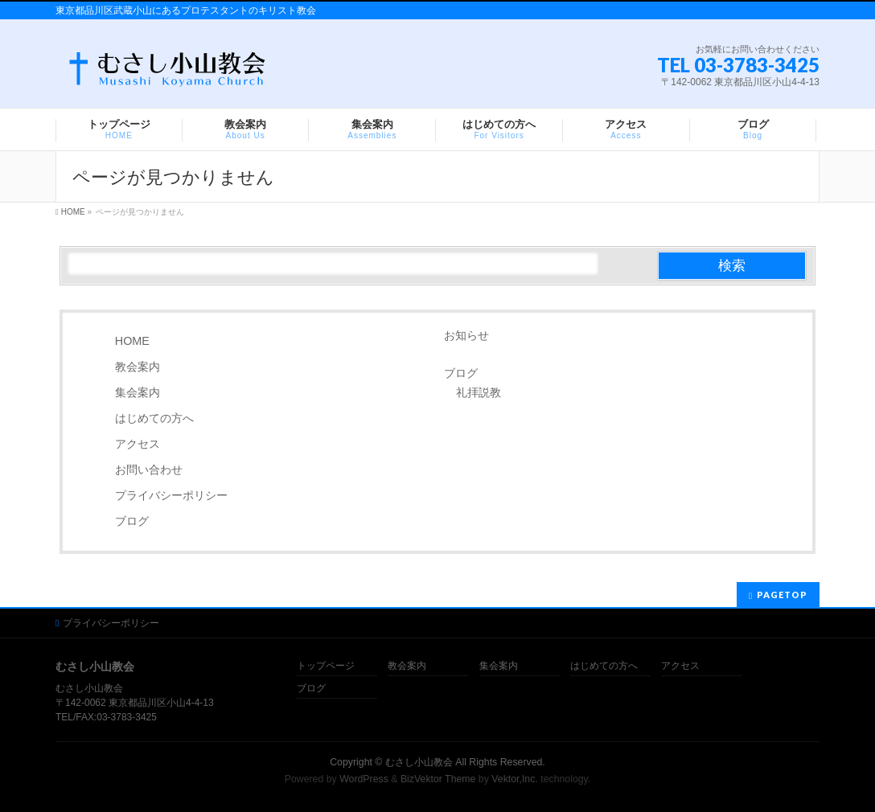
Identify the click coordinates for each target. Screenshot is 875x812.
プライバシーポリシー (171, 495)
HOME (132, 340)
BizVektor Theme (438, 779)
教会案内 (137, 366)
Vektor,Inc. (514, 779)
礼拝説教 (478, 392)
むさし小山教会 (419, 762)
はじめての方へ (154, 418)
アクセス (137, 443)
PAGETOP (782, 594)
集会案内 (137, 392)
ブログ (132, 521)
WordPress (363, 779)
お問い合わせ (149, 469)
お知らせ (466, 335)
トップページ (326, 666)
